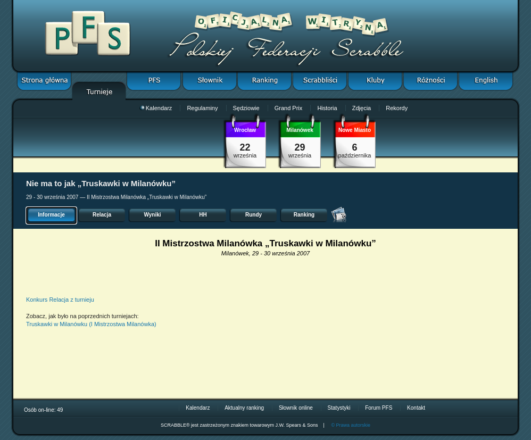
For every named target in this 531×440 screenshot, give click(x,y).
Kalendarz (155, 108)
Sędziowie (246, 108)
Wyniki (152, 215)
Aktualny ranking (244, 408)
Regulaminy (202, 108)
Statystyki (339, 408)
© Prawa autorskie (350, 425)
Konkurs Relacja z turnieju (60, 299)
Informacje (51, 215)
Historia (327, 108)
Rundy (253, 215)
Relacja (102, 215)
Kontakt (416, 408)
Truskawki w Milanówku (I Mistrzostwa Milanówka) (91, 324)
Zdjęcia (361, 108)
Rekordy (397, 108)
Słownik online (296, 408)
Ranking (304, 215)
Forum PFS (378, 408)
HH (202, 215)
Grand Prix (289, 108)
